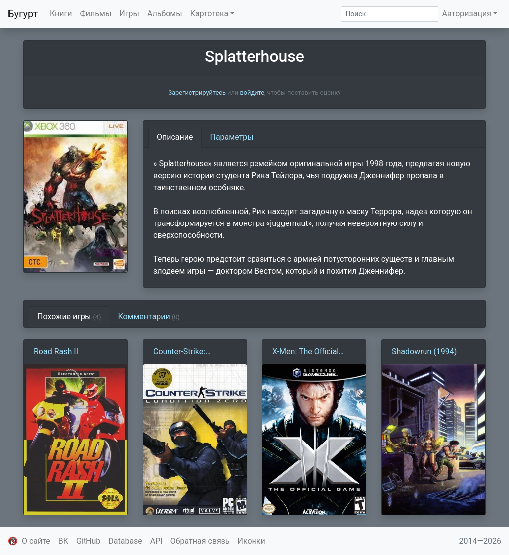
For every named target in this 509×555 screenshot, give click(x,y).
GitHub (88, 541)
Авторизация (466, 13)
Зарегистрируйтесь (197, 92)
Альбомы (164, 13)
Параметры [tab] (232, 137)
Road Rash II (56, 351)
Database (125, 541)
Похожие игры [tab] (69, 316)
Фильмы (96, 13)
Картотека (209, 13)
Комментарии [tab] (148, 316)
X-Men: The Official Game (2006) (305, 352)
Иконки (251, 541)
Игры (129, 13)
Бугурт (23, 14)
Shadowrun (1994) (424, 351)
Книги (61, 13)
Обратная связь (200, 541)
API (156, 541)
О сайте (36, 541)
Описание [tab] (175, 137)
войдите (252, 92)
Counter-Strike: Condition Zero (179, 352)
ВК (63, 541)
